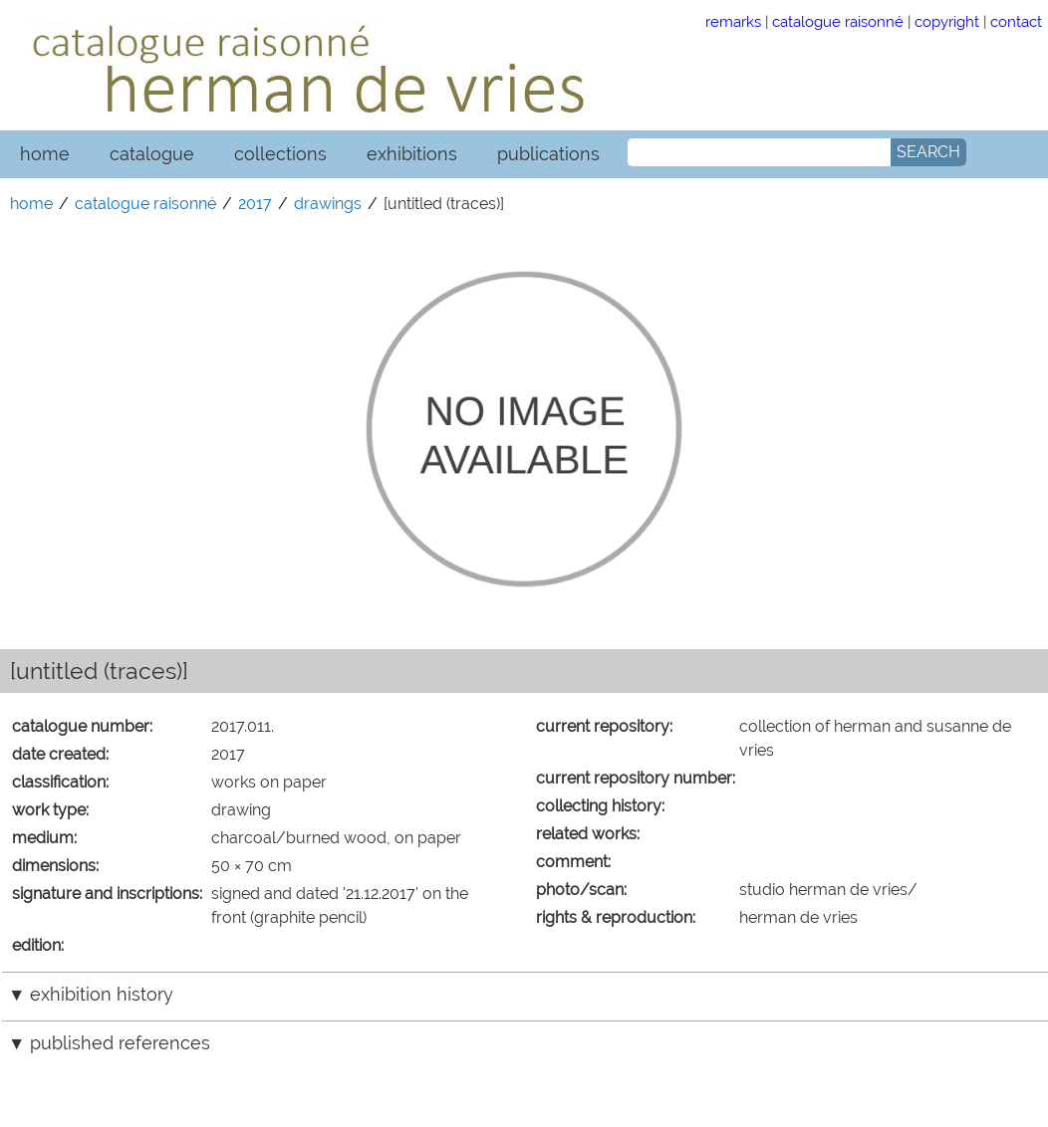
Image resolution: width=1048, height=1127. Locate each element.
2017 (255, 203)
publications (548, 153)
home (45, 153)
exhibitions (412, 153)
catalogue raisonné (838, 21)
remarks (733, 21)
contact (1016, 21)
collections (280, 153)
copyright (947, 21)
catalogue (152, 153)
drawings (328, 203)
